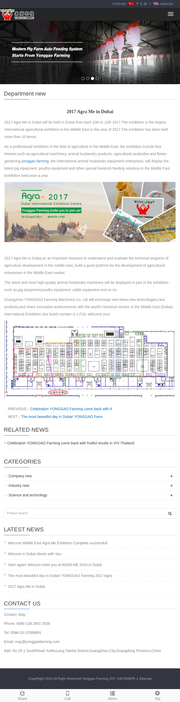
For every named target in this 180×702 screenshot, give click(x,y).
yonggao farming (35, 161)
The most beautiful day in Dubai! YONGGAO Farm (61, 417)
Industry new (19, 485)
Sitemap (145, 679)
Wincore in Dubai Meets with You (34, 554)
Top (157, 695)
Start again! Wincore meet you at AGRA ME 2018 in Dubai (55, 565)
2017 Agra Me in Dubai (26, 586)
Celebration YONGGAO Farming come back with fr (71, 409)
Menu (112, 695)
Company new (20, 476)
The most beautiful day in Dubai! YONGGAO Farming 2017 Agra (60, 576)
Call (67, 695)
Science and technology (28, 495)
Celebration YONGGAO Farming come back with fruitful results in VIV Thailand (70, 443)
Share (22, 695)
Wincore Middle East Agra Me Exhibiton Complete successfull (57, 543)
